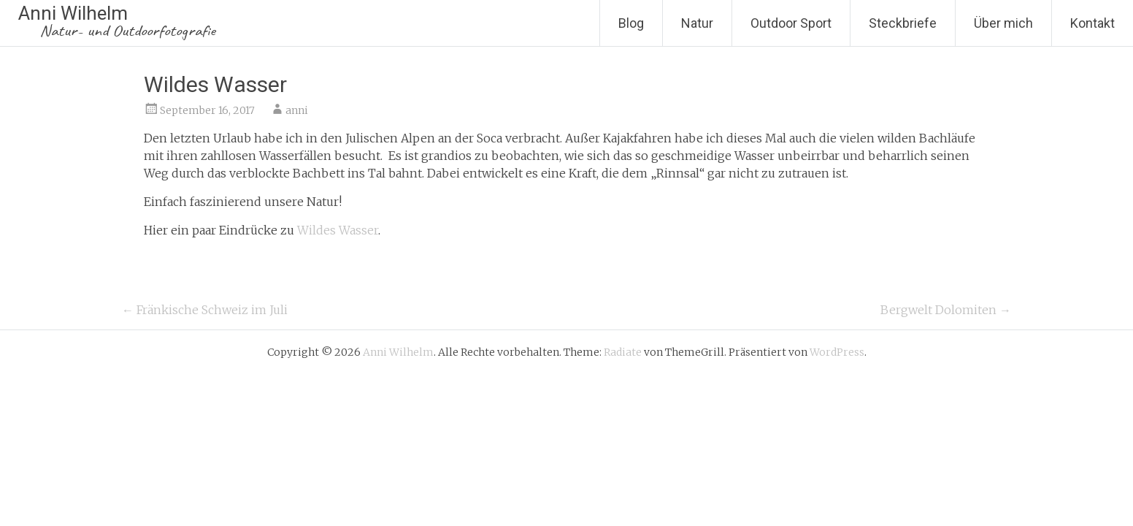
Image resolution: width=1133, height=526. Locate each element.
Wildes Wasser (337, 230)
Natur (697, 23)
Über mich (1003, 23)
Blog (631, 23)
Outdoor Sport (790, 23)
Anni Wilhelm (116, 21)
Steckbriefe (903, 23)
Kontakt (1092, 23)
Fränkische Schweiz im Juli (205, 309)
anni (296, 110)
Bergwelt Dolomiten (945, 309)
